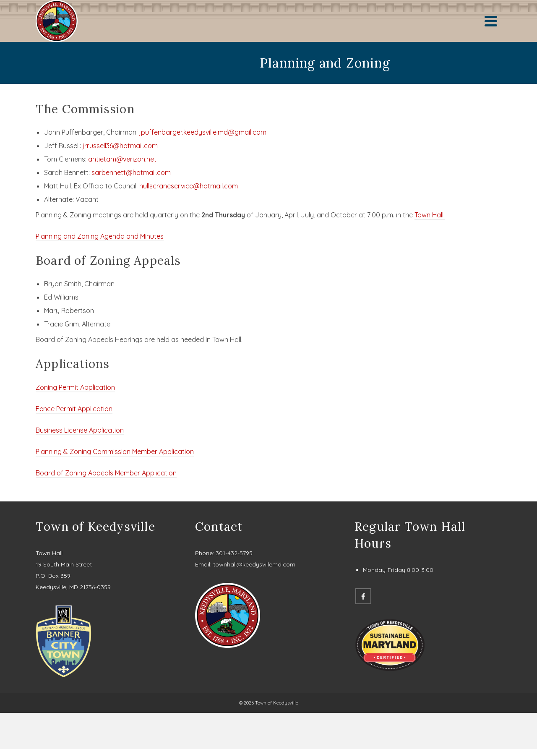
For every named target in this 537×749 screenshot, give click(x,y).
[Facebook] (363, 596)
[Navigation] (490, 21)
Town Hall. (429, 215)
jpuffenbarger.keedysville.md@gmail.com (202, 132)
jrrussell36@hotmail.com (120, 145)
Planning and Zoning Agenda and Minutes (100, 236)
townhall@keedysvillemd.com (254, 564)
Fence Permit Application (74, 409)
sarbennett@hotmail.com (131, 172)
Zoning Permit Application (75, 387)
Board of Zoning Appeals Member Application (106, 473)
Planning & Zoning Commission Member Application (115, 451)
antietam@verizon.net (122, 159)
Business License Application (80, 430)
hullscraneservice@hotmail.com (188, 186)
